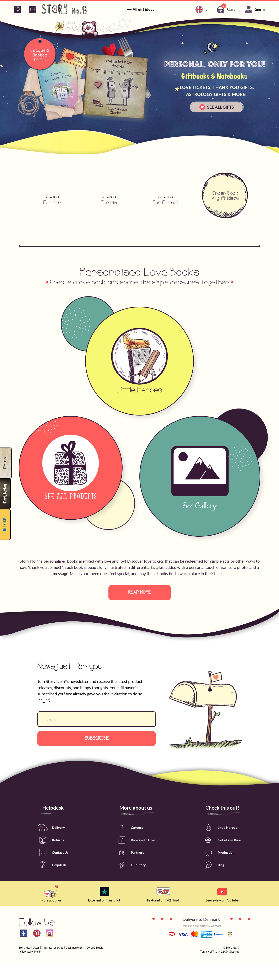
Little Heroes (220, 832)
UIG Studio (96, 952)
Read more (139, 592)
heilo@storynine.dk (30, 956)
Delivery (51, 832)
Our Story (131, 870)
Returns (50, 845)
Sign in (255, 9)
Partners (130, 857)
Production (218, 857)
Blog (213, 870)
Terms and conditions (195, 930)
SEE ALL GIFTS (216, 107)
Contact (216, 930)
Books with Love (135, 845)
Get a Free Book (222, 845)
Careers (129, 832)
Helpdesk (51, 870)
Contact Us (52, 857)
